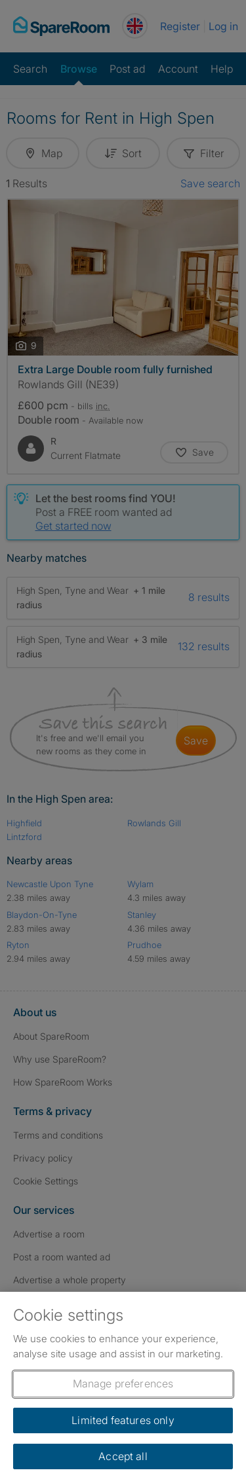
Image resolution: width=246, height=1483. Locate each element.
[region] (123, 1387)
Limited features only (123, 1420)
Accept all (123, 1456)
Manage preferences (123, 1383)
